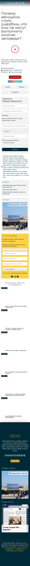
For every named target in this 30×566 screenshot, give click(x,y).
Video (10, 156)
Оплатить (15, 149)
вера (21, 156)
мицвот (9, 163)
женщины (18, 160)
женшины (12, 160)
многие (19, 163)
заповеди (24, 160)
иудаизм (19, 162)
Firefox (25, 61)
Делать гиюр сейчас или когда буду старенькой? (15, 307)
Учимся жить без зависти (9, 189)
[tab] (7, 87)
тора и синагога (10, 173)
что (21, 175)
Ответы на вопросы (16, 72)
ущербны (17, 175)
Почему (16, 167)
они (10, 165)
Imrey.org (23, 543)
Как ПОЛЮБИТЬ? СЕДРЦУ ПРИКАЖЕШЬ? (13, 417)
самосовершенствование (10, 171)
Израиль (5, 162)
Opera (7, 63)
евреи (11, 158)
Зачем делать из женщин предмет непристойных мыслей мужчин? (15, 394)
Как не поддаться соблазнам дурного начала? (16, 372)
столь (20, 171)
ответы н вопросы (8, 167)
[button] (15, 49)
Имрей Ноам (12, 162)
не (26, 163)
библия (15, 156)
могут (23, 163)
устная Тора (9, 175)
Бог (19, 156)
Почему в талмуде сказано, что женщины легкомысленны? (14, 329)
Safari (3, 63)
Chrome (20, 61)
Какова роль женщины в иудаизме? (15, 350)
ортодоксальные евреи (19, 165)
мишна (14, 163)
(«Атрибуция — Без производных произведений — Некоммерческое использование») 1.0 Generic (16, 548)
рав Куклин (22, 167)
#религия (5, 156)
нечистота (6, 165)
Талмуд (24, 171)
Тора (4, 173)
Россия (14, 169)
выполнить (6, 158)
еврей (16, 158)
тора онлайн (20, 173)
